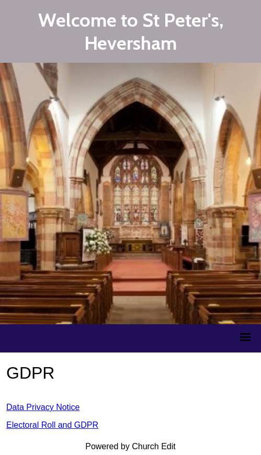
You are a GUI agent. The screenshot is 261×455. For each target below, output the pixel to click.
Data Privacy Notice (43, 407)
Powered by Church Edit (130, 446)
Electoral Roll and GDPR (52, 424)
